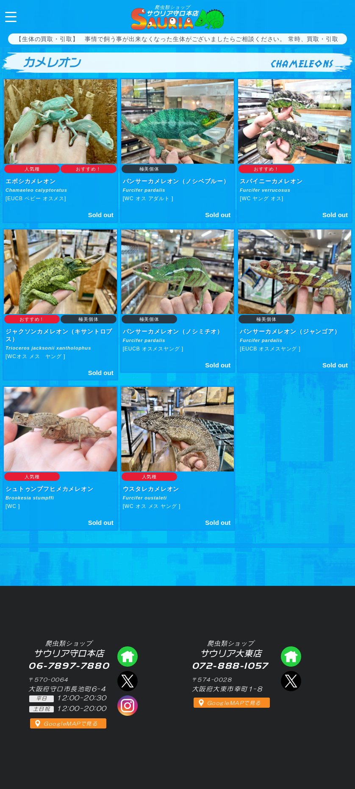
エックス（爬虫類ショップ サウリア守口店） (127, 681)
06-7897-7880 (341, 16)
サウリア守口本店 (172, 11)
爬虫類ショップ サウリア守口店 (127, 656)
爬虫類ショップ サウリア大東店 (291, 656)
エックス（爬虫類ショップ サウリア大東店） (291, 681)
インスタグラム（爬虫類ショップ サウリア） (127, 705)
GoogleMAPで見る (70, 723)
